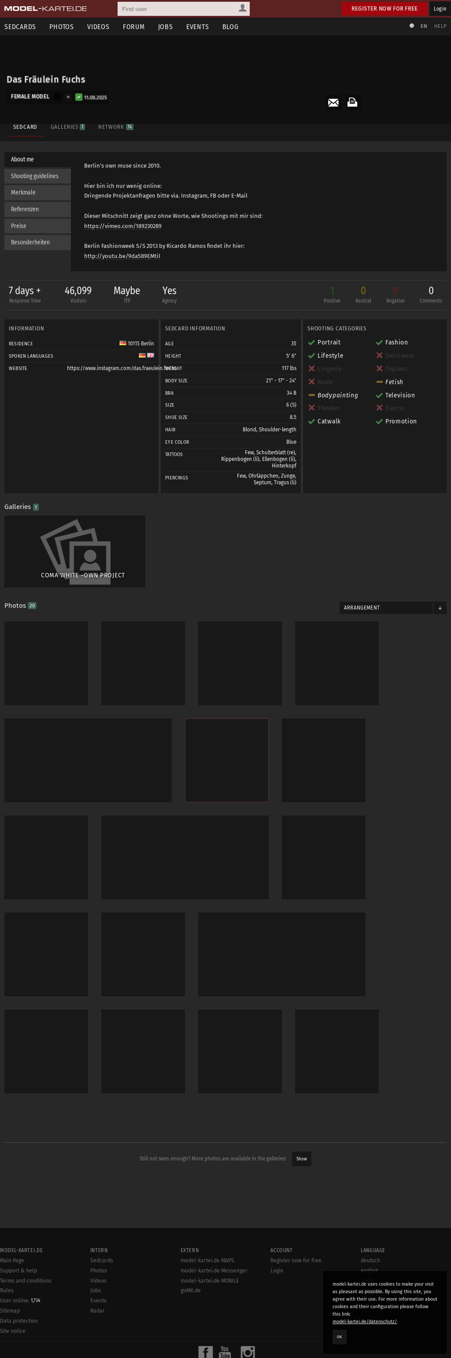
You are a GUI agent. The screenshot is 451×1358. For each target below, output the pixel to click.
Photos (61, 26)
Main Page (12, 1260)
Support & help (18, 1271)
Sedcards (101, 1260)
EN (424, 26)
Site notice (13, 1331)
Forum (134, 26)
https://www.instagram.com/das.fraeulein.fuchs (122, 368)
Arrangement (362, 608)
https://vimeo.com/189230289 (123, 226)
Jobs (165, 26)
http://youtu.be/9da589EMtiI (122, 256)
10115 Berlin (136, 343)
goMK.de (191, 1290)
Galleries (68, 126)
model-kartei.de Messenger (214, 1271)
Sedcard (25, 126)
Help (440, 26)
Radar (97, 1311)
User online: (20, 1301)
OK (339, 1336)
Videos (98, 26)
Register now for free (384, 8)
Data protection (19, 1321)
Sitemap (10, 1311)
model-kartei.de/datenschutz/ (365, 1321)
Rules (7, 1290)
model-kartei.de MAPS (207, 1260)
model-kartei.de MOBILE (210, 1281)
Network (115, 126)
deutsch (370, 1260)
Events (197, 26)
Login (440, 8)
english (369, 1271)
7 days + (25, 295)
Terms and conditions (26, 1281)
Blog (230, 26)
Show (301, 1159)
